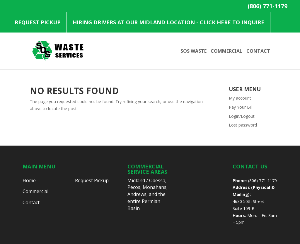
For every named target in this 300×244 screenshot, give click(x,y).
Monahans (154, 187)
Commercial (226, 51)
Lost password (243, 125)
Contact (258, 51)
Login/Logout (242, 116)
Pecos (133, 187)
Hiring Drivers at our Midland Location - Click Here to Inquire (168, 22)
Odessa (157, 180)
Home (29, 180)
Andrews (136, 194)
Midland (136, 180)
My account (240, 98)
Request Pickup (38, 22)
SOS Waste (193, 51)
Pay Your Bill (241, 107)
